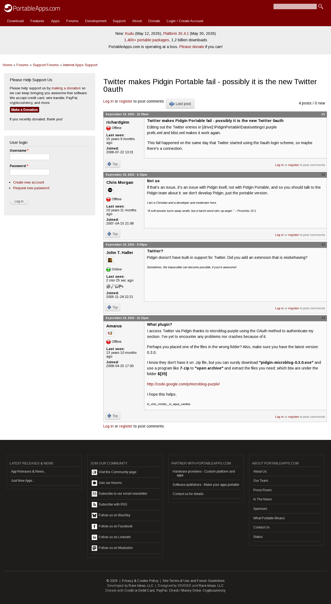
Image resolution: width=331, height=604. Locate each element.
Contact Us (261, 527)
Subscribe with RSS (109, 504)
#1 (323, 114)
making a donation (66, 88)
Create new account (28, 182)
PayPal (161, 590)
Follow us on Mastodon (112, 548)
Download (15, 21)
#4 (323, 318)
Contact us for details (188, 494)
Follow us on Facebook (112, 526)
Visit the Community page (114, 472)
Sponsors (260, 509)
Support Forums (46, 65)
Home (7, 65)
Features (37, 21)
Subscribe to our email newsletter (119, 494)
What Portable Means (269, 518)
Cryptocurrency (214, 590)
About (137, 21)
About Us (260, 471)
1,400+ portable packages (146, 40)
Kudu (129, 33)
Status (257, 537)
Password (19, 166)
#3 (323, 244)
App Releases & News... (28, 471)
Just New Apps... (23, 481)
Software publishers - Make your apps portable (206, 485)
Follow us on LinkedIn (111, 537)
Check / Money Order (185, 590)
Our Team (260, 481)
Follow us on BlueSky (111, 515)
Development (95, 21)
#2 (323, 174)
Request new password (31, 188)
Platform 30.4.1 (176, 33)
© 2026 (112, 581)
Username (19, 150)
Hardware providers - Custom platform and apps (204, 473)
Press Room (262, 490)
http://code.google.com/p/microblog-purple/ (183, 384)
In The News (262, 499)
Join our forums (107, 483)
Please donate (191, 47)
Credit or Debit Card (139, 590)
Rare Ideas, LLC (141, 586)
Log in (108, 101)
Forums (72, 21)
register (125, 101)
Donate (154, 21)
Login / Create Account (185, 21)
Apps (55, 21)
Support (119, 21)
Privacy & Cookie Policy (140, 581)
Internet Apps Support (80, 65)
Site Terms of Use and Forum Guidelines (194, 581)
